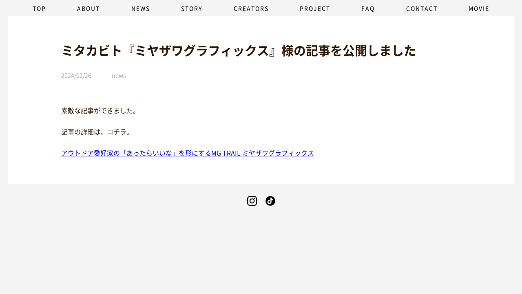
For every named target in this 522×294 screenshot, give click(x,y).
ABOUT (88, 8)
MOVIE (479, 8)
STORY (191, 8)
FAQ (368, 8)
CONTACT (422, 8)
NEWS (140, 8)
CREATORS (251, 8)
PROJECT (315, 8)
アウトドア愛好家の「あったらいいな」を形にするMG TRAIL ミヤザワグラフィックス (187, 153)
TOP (39, 8)
